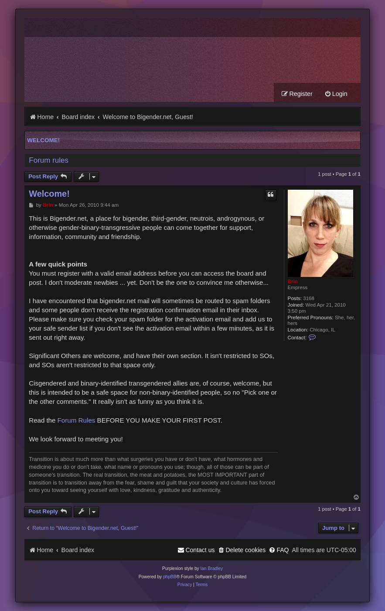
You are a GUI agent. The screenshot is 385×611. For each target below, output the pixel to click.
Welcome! (43, 140)
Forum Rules (76, 420)
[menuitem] (336, 94)
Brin (293, 281)
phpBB (170, 576)
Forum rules (48, 160)
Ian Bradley (211, 568)
